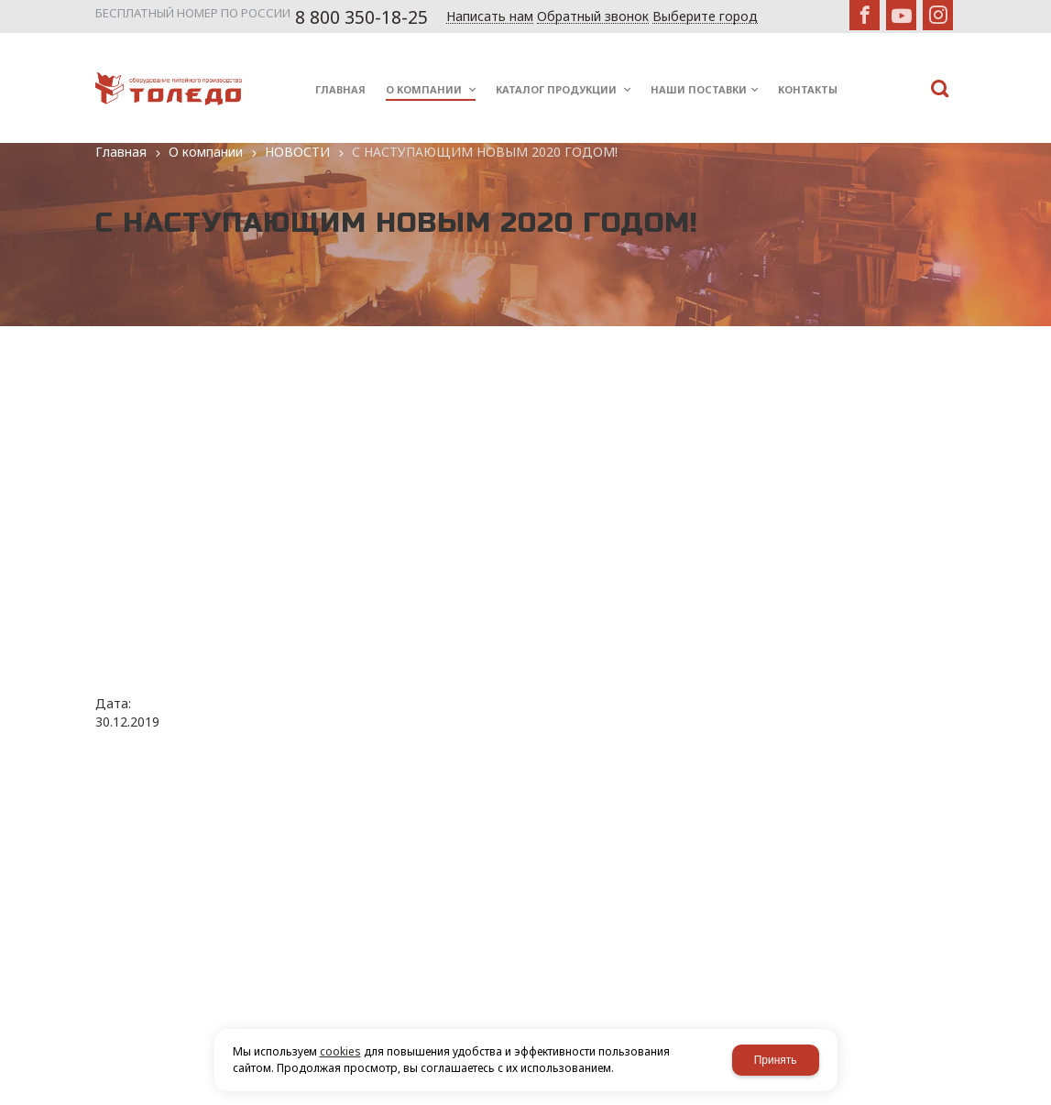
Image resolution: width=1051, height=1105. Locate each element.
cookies (340, 1051)
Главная (121, 151)
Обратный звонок (593, 17)
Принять (775, 1060)
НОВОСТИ (297, 151)
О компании (206, 151)
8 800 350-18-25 (361, 17)
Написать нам (489, 17)
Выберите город (705, 17)
